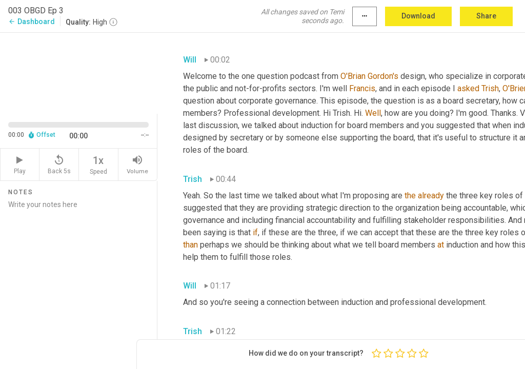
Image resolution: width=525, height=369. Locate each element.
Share (486, 16)
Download (418, 16)
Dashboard (31, 21)
